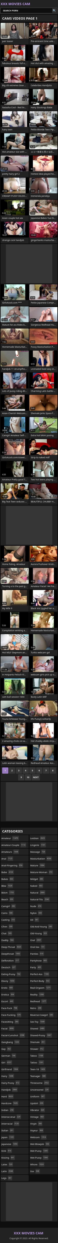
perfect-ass (39, 974)
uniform (37, 1096)
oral (36, 940)
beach (7, 899)
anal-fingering (12, 865)
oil (34, 919)
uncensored (39, 1089)
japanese (9, 1144)
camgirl (8, 906)
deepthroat (11, 953)
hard (7, 1096)
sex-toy (37, 1021)
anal (7, 858)
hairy (7, 1076)
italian (7, 1130)
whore (37, 1164)
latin (7, 1171)
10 (28, 777)
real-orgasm (40, 987)
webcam (38, 1137)
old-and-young (41, 926)
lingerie (38, 845)
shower (37, 1049)
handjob (9, 1089)
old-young (39, 933)
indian (7, 1110)
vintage (37, 1116)
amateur (10, 838)
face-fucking (11, 1015)
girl (6, 1062)
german (8, 1055)
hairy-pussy (10, 1083)
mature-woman (41, 872)
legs (6, 1178)
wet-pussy (39, 1150)
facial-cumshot (13, 1035)
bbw (7, 885)
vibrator (37, 1110)
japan (7, 1137)
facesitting (10, 1021)
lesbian (38, 838)
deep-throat (11, 947)
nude (36, 906)
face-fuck (9, 1008)
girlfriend (10, 1069)
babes (7, 879)
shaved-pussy (41, 1035)
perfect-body (40, 981)
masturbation (41, 858)
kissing (8, 1157)
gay (6, 1049)
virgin (36, 1123)
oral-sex (37, 947)
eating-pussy (11, 974)
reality (37, 994)
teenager (38, 1076)
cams (7, 913)
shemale (37, 1042)
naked (36, 885)
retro (36, 1008)
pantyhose (38, 960)
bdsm (8, 892)
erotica (8, 994)
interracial (10, 1123)
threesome (39, 1083)
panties (37, 953)
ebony (8, 981)
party (36, 967)
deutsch (8, 967)
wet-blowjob (40, 1144)
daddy (7, 940)
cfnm (7, 926)
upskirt (37, 1103)
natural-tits (40, 899)
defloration (10, 960)
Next (36, 777)
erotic (7, 987)
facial (7, 1028)
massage (38, 851)
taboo (37, 1055)
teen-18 (38, 1069)
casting (8, 919)
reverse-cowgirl (42, 1015)
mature (37, 865)
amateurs (10, 851)
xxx (35, 1171)
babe (7, 872)
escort (7, 1001)
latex (7, 1164)
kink (6, 1150)
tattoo (37, 1062)
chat (6, 933)
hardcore (9, 1103)
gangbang (10, 1042)
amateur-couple (13, 845)
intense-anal (11, 1116)
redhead (38, 1001)
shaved (37, 1028)
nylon (36, 913)
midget (37, 879)
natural (37, 892)
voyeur (37, 1130)
